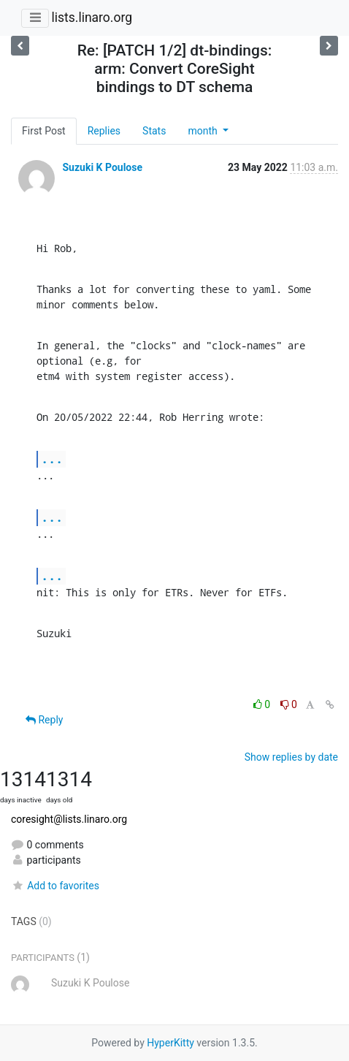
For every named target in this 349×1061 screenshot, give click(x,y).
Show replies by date (291, 757)
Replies (104, 131)
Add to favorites (55, 885)
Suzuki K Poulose (102, 167)
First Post (44, 131)
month (204, 131)
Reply (44, 720)
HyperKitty (170, 1043)
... (52, 458)
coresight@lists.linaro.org (69, 819)
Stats (154, 131)
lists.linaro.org (91, 17)
